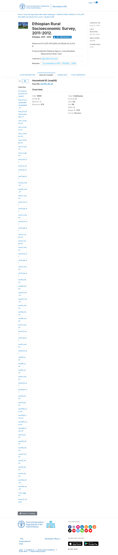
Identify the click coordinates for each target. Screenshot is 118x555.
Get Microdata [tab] (78, 75)
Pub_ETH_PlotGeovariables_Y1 (22, 114)
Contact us (30, 550)
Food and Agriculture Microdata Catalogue (39, 14)
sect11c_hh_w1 (46, 84)
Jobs (21, 550)
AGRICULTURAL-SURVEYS (66, 14)
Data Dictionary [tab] (46, 75)
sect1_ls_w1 (22, 166)
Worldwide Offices (52, 539)
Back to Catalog (27, 513)
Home (20, 14)
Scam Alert (23, 551)
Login (90, 3)
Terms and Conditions (46, 550)
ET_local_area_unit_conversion (22, 93)
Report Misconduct (38, 551)
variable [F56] (49, 17)
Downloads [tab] (62, 75)
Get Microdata (62, 37)
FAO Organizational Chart (24, 541)
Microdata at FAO (60, 6)
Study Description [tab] (27, 75)
